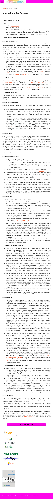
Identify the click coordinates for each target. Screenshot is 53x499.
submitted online (7, 82)
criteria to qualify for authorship (34, 87)
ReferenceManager (11, 357)
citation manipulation (29, 416)
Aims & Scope (15, 26)
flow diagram (25, 74)
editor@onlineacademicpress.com (38, 82)
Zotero (20, 357)
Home (4, 8)
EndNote (48, 355)
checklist (17, 74)
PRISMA (41, 71)
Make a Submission (26, 424)
